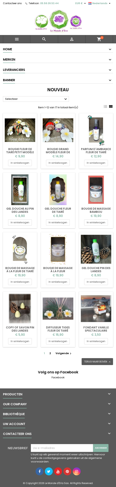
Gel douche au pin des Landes (20, 210)
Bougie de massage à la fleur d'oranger (58, 271)
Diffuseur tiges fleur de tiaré (58, 329)
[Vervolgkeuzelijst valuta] (81, 3)
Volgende (64, 353)
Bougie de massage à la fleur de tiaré (20, 269)
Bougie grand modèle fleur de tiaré (58, 152)
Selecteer (36, 99)
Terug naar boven (97, 361)
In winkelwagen (20, 163)
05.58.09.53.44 (49, 3)
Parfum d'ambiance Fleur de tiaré (96, 150)
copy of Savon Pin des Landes (20, 329)
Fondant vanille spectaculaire (96, 329)
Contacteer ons (12, 3)
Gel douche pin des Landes (96, 269)
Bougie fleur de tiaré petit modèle (20, 150)
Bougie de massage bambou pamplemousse (96, 212)
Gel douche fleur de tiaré (58, 210)
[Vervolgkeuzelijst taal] (99, 3)
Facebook (58, 377)
